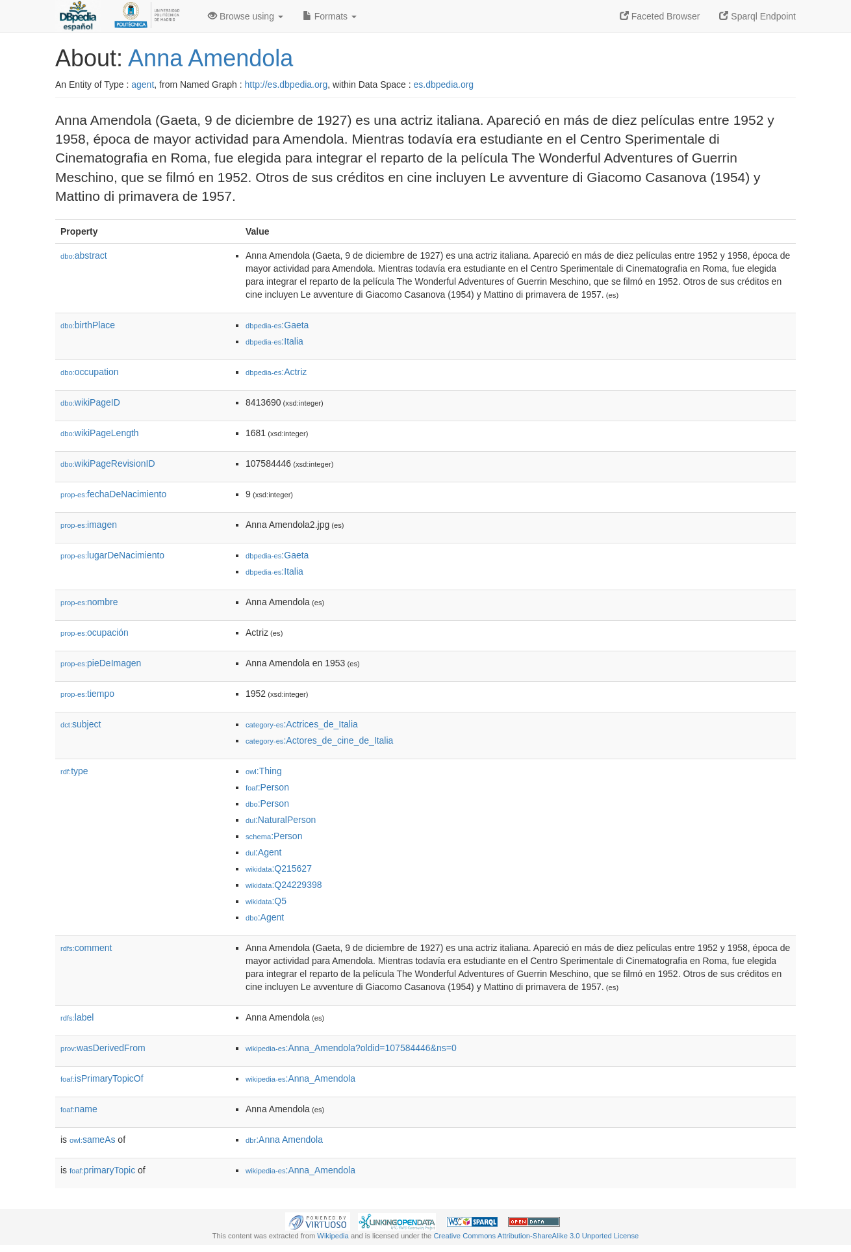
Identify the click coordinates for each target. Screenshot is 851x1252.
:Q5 (266, 901)
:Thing (264, 771)
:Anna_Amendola (300, 1078)
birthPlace (87, 325)
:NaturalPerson (281, 820)
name (78, 1109)
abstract (83, 255)
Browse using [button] (245, 16)
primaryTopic (102, 1170)
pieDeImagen (100, 663)
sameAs (92, 1139)
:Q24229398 (284, 885)
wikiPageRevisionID (107, 463)
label (77, 1017)
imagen (88, 524)
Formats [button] (330, 16)
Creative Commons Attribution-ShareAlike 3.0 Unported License (536, 1236)
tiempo (87, 693)
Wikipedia (333, 1236)
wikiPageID (90, 402)
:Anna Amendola (284, 1139)
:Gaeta (277, 325)
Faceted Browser (660, 16)
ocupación (94, 632)
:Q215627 (279, 868)
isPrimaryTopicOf (102, 1078)
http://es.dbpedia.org (286, 84)
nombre (89, 602)
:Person (267, 787)
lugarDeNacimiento (112, 555)
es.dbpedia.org (444, 84)
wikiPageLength (99, 433)
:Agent (263, 852)
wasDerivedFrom (103, 1048)
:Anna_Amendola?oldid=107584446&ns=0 (351, 1048)
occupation (89, 372)
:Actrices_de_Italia (302, 724)
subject (80, 724)
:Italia (274, 341)
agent (142, 84)
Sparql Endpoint (757, 16)
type (74, 771)
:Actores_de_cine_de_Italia (319, 740)
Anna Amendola (210, 58)
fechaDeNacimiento (113, 494)
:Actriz (276, 372)
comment (86, 948)
